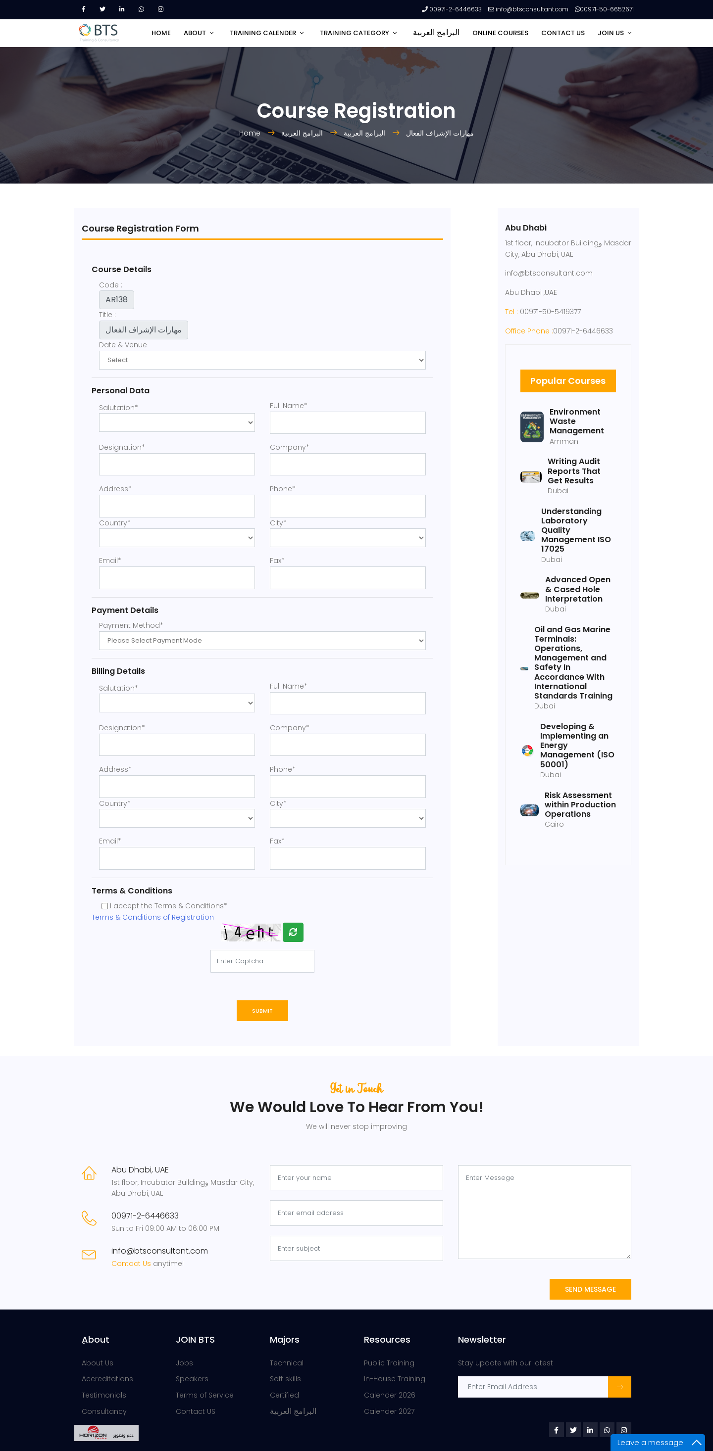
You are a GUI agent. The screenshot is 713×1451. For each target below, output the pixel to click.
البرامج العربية (436, 32)
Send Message (590, 1289)
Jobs (184, 1363)
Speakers (192, 1379)
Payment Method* (131, 625)
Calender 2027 (389, 1411)
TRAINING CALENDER (263, 33)
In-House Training (394, 1379)
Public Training (389, 1363)
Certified (284, 1395)
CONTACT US (563, 33)
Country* (115, 523)
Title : (107, 315)
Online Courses (500, 33)
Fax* (277, 560)
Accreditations (107, 1379)
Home (250, 133)
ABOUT (195, 33)
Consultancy (104, 1411)
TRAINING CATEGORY (354, 33)
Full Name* (288, 406)
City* (278, 523)
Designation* (122, 447)
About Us (97, 1363)
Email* (110, 560)
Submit (262, 1011)
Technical (287, 1363)
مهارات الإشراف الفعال (440, 133)
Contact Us (132, 1263)
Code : (110, 285)
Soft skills (285, 1379)
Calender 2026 (389, 1395)
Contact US (195, 1411)
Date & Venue (123, 345)
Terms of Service (205, 1395)
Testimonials (104, 1395)
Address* (115, 489)
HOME (161, 33)
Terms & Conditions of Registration (153, 917)
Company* (289, 447)
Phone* (283, 489)
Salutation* (118, 408)
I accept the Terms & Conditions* (168, 906)
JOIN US (611, 33)
